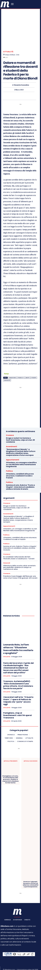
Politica (9, 461)
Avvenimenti (11, 437)
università (7, 370)
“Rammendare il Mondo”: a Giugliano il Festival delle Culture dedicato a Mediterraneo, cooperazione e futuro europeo (20, 443)
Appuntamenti (12, 450)
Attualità (8, 42)
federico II (21, 368)
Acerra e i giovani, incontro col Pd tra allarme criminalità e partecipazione (30, 874)
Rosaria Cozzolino (21, 75)
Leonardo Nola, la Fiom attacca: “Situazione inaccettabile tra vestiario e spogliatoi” (18, 639)
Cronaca (10, 425)
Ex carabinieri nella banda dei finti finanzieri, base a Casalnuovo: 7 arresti (18, 548)
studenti (33, 368)
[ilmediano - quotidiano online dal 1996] (5, 4)
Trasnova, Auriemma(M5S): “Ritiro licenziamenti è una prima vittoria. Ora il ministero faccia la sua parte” (18, 675)
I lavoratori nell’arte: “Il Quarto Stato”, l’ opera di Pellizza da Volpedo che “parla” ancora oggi (18, 691)
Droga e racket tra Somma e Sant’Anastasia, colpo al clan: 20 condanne (20, 430)
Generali (6, 553)
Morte (28, 368)
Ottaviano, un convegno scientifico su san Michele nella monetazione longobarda (21, 455)
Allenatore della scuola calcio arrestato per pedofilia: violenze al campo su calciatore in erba (19, 558)
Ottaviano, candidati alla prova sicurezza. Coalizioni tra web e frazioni (20, 466)
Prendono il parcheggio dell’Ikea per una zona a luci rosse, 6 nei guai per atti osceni (20, 567)
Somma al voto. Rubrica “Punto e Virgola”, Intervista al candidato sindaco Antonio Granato (20, 477)
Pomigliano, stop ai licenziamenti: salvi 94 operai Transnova (17, 705)
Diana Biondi (12, 368)
